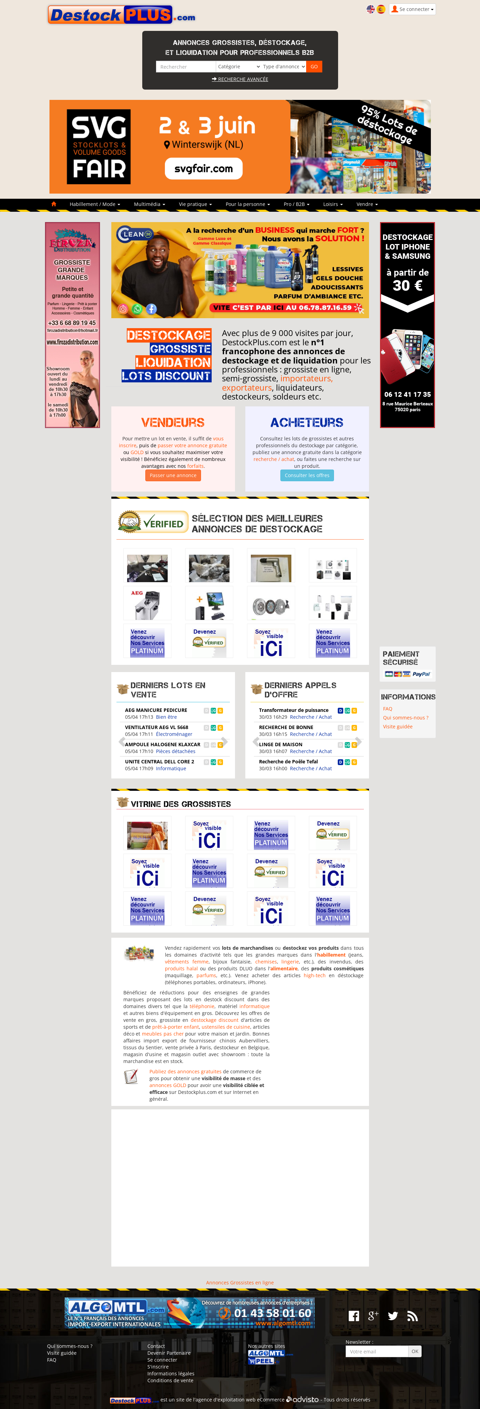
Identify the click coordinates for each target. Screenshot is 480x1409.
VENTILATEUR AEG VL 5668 (156, 727)
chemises (266, 961)
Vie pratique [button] (195, 204)
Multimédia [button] (149, 204)
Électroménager (174, 734)
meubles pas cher (163, 1033)
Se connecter (162, 1359)
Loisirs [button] (333, 204)
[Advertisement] (240, 1188)
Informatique (171, 768)
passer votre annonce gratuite (192, 445)
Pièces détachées (176, 751)
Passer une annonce (173, 475)
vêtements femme (187, 961)
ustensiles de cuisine (226, 1027)
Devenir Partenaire (169, 1353)
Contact (156, 1346)
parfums (206, 975)
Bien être (166, 717)
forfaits (195, 466)
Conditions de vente (170, 1380)
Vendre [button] (367, 204)
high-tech (315, 975)
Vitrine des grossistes (181, 804)
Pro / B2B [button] (297, 204)
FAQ (387, 708)
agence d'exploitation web (226, 1399)
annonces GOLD (167, 1085)
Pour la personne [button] (248, 204)
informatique (254, 1006)
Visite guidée (398, 726)
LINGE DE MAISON (280, 744)
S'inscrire (158, 1366)
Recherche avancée (240, 79)
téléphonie (202, 1006)
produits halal (181, 968)
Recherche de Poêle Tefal (288, 761)
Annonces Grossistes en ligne (240, 1282)
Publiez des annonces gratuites (185, 1071)
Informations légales (170, 1373)
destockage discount (214, 1020)
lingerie (290, 961)
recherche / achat (274, 459)
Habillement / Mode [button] (95, 204)
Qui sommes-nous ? (405, 717)
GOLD (137, 452)
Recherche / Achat (311, 717)
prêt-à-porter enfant (175, 1027)
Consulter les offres (307, 475)
